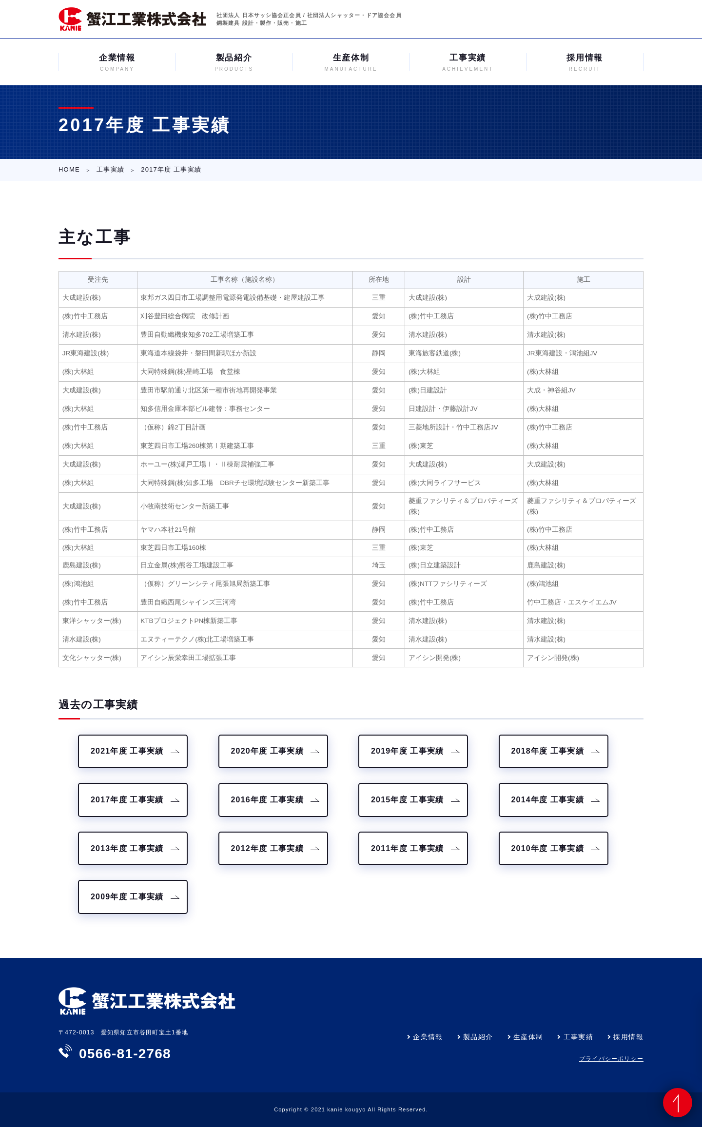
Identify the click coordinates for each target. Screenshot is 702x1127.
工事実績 (110, 169)
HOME (69, 169)
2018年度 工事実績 (547, 751)
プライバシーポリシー (611, 1058)
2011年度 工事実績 (407, 848)
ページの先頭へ (677, 1102)
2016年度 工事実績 (267, 800)
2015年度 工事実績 (407, 800)
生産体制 (528, 1037)
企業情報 (428, 1037)
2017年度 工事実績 (127, 800)
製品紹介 (478, 1037)
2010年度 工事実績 (547, 848)
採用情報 (628, 1037)
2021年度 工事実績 (127, 751)
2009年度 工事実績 (127, 897)
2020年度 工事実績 (267, 751)
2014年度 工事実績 (547, 800)
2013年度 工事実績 (127, 848)
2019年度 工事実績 (407, 751)
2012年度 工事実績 (267, 848)
